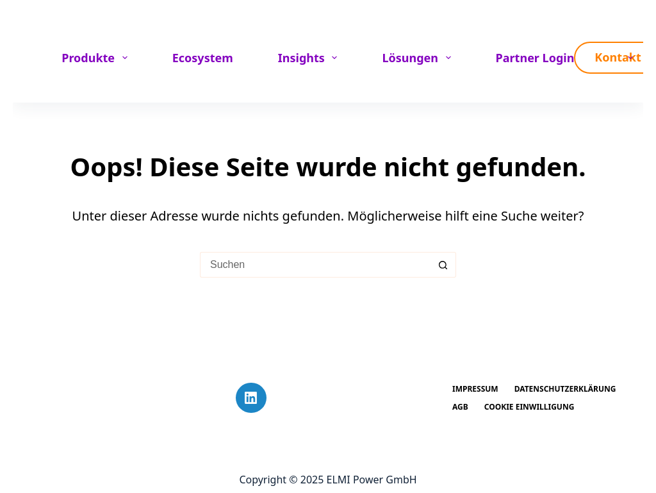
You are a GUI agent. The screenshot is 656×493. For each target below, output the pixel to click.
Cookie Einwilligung (529, 407)
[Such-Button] (443, 265)
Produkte (97, 57)
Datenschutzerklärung (565, 389)
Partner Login (535, 57)
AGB (460, 407)
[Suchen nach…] (315, 265)
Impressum (475, 389)
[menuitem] (625, 58)
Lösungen (418, 57)
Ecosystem (202, 57)
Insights (310, 57)
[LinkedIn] (251, 398)
